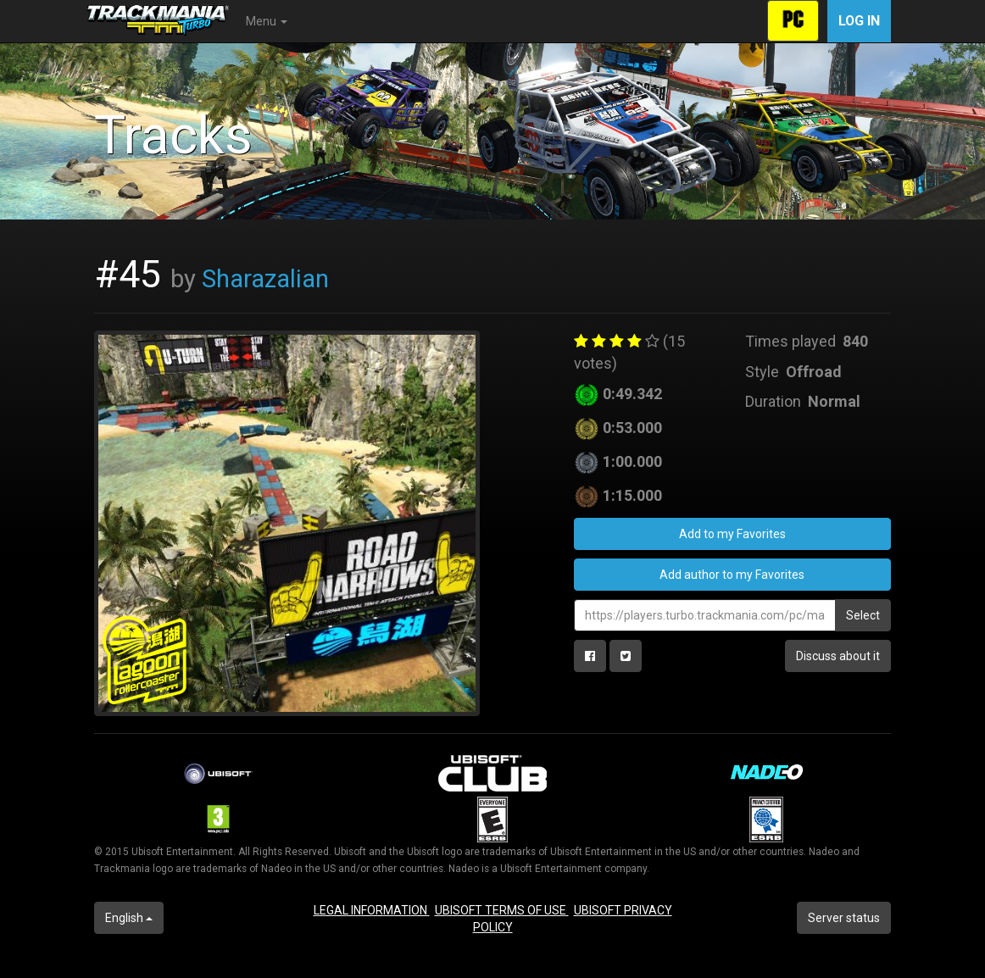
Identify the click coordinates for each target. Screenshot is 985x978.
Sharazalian (265, 278)
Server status (844, 918)
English (129, 918)
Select (863, 615)
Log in (859, 21)
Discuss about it (838, 656)
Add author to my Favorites (731, 574)
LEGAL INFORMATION (372, 910)
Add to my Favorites (732, 534)
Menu (266, 21)
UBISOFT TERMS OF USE (502, 910)
